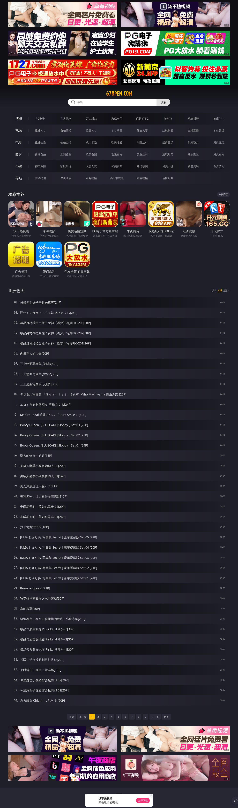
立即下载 (143, 800)
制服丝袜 (142, 142)
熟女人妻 (142, 130)
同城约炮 (40, 178)
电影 (18, 142)
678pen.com (119, 93)
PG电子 (40, 118)
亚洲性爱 (40, 142)
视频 (18, 130)
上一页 (82, 716)
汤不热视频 (117, 178)
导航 (18, 178)
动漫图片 (116, 154)
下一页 (155, 716)
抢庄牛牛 (218, 118)
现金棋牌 (193, 118)
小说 (18, 166)
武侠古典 (116, 166)
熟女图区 (193, 154)
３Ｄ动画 (116, 130)
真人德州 (65, 118)
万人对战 (91, 118)
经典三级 (167, 142)
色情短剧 (167, 178)
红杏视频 (142, 178)
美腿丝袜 (142, 154)
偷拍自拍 (65, 142)
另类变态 (218, 142)
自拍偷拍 (65, 130)
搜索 (163, 102)
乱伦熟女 (193, 142)
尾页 (166, 716)
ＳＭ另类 (218, 130)
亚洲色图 (65, 154)
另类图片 (218, 154)
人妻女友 (91, 166)
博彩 (18, 118)
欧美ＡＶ (91, 130)
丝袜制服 (167, 130)
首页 (71, 716)
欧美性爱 (116, 142)
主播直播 (193, 130)
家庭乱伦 (65, 166)
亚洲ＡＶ (40, 130)
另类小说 (167, 166)
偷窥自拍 (40, 154)
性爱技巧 (218, 166)
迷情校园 (142, 166)
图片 (18, 154)
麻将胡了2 (142, 118)
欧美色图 (91, 154)
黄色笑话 (193, 166)
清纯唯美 (167, 154)
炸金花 (168, 118)
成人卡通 (91, 142)
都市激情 (40, 166)
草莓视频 (91, 178)
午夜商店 (65, 178)
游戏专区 (116, 118)
